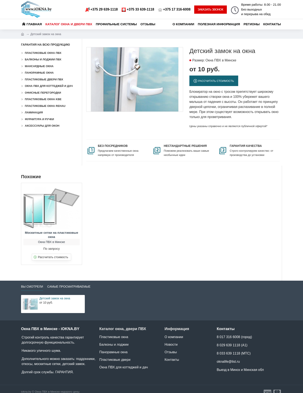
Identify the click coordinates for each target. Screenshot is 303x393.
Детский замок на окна (54, 293)
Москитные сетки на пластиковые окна (51, 229)
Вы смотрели (32, 281)
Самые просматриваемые (68, 281)
